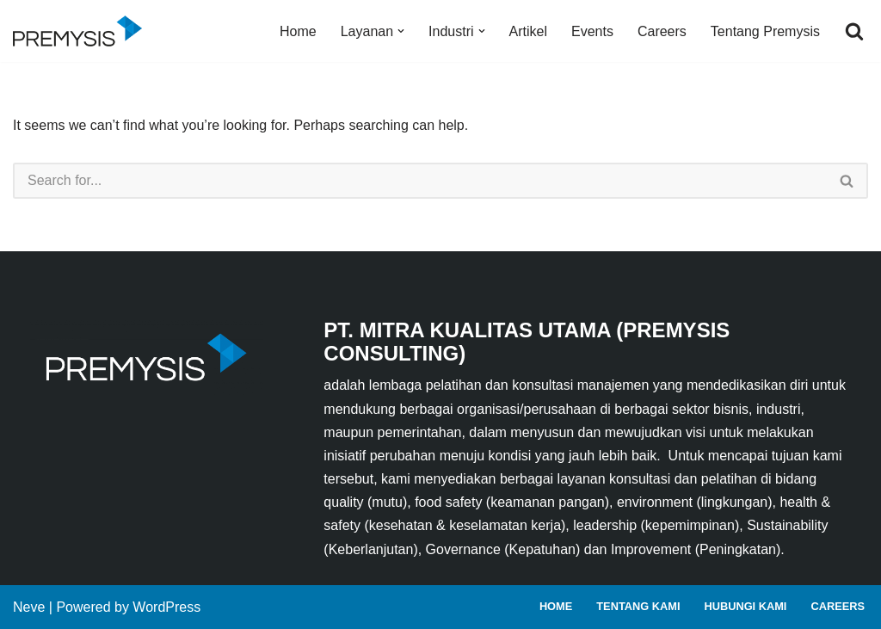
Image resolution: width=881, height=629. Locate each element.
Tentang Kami (638, 606)
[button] (400, 31)
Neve (29, 607)
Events (592, 31)
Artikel (528, 31)
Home (298, 31)
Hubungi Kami (745, 606)
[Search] (854, 31)
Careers (662, 31)
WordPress (166, 607)
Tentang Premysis (765, 31)
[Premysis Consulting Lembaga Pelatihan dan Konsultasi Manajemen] (82, 30)
